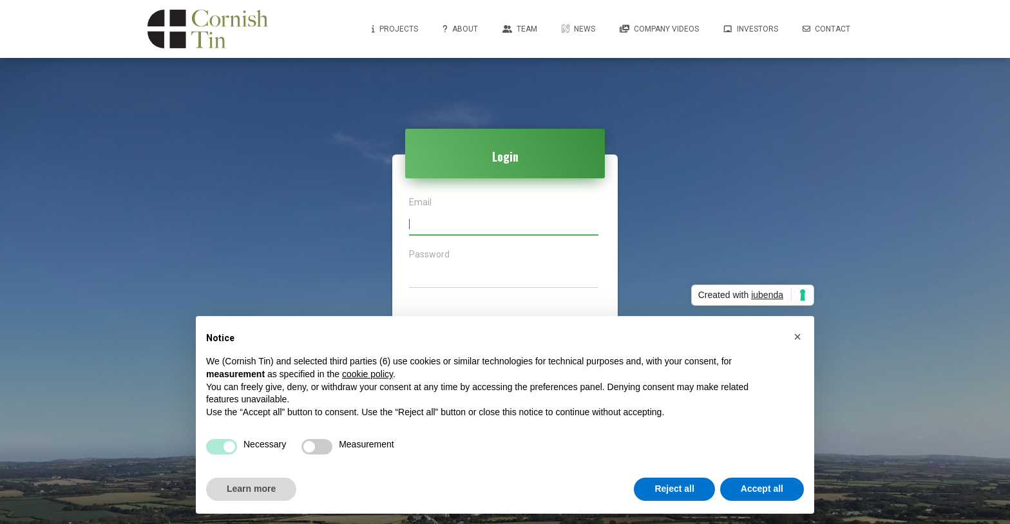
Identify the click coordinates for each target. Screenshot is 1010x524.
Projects (395, 28)
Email (420, 202)
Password (429, 254)
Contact (826, 28)
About (460, 28)
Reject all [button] (674, 488)
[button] (797, 336)
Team (519, 28)
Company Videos (659, 28)
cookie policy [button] (367, 374)
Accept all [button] (762, 488)
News (578, 28)
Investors (750, 28)
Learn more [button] (251, 488)
